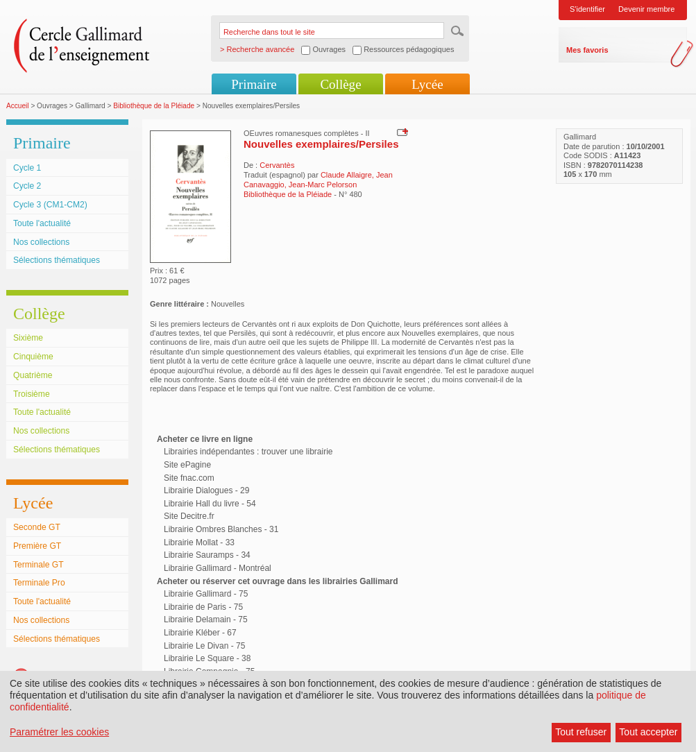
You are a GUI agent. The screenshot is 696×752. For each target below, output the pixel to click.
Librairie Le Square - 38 (207, 658)
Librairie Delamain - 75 (206, 619)
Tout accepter (648, 731)
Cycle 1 (27, 168)
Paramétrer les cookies (59, 731)
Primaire (253, 84)
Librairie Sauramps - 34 (207, 555)
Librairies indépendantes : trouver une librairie (248, 451)
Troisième (31, 394)
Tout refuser (580, 731)
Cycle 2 (27, 186)
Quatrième (32, 375)
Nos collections (41, 242)
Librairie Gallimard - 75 (206, 594)
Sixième (28, 338)
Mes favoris (587, 50)
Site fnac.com (189, 478)
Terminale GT (38, 565)
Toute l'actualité (42, 223)
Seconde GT (36, 527)
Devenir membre (646, 9)
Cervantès (277, 165)
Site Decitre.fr (189, 516)
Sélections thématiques (56, 260)
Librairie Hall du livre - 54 (210, 504)
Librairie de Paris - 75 (203, 607)
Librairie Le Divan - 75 (204, 646)
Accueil (17, 106)
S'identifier (587, 9)
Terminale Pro (39, 583)
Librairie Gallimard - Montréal (217, 568)
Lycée (427, 84)
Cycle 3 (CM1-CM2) (50, 205)
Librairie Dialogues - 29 (206, 490)
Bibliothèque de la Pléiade (153, 106)
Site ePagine (187, 465)
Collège (340, 84)
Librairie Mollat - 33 (199, 542)
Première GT (37, 546)
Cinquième (33, 356)
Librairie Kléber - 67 (200, 633)
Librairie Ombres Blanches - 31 (221, 529)
